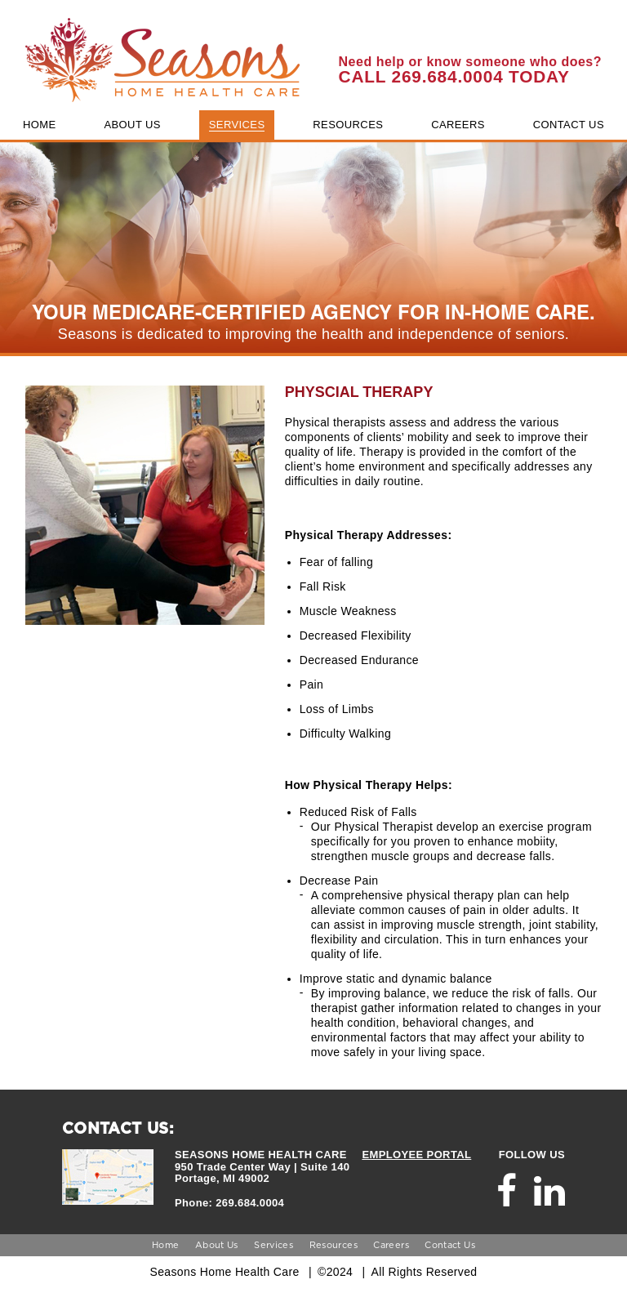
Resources (333, 1245)
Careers (391, 1245)
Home (165, 1245)
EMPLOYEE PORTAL (416, 1154)
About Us (216, 1245)
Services (273, 1245)
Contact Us (450, 1245)
